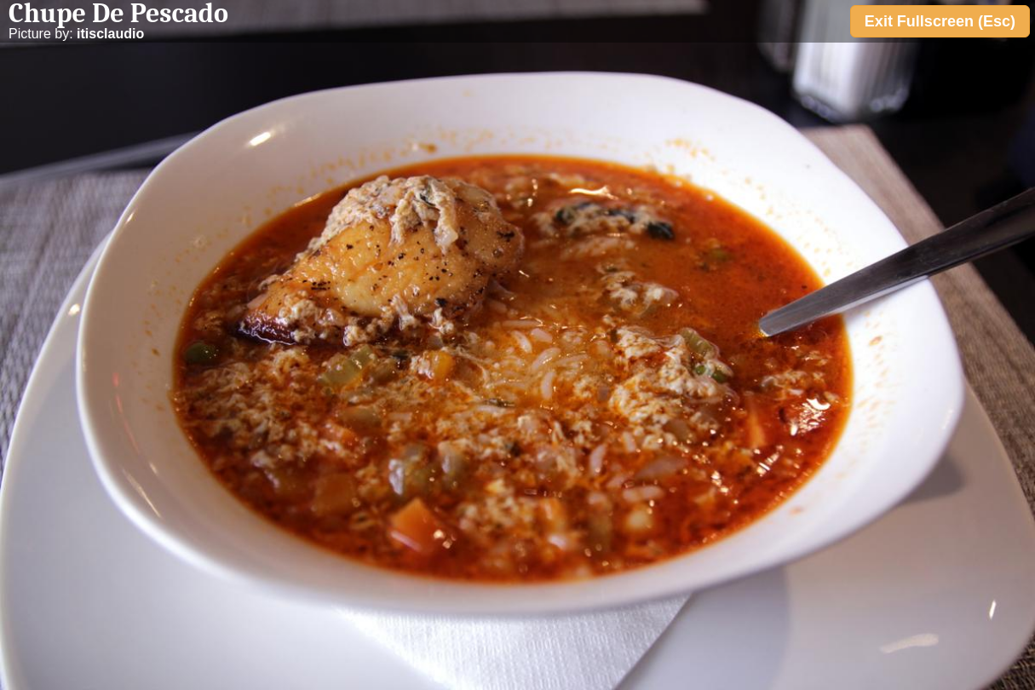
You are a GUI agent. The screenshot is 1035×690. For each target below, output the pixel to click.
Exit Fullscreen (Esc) (940, 21)
